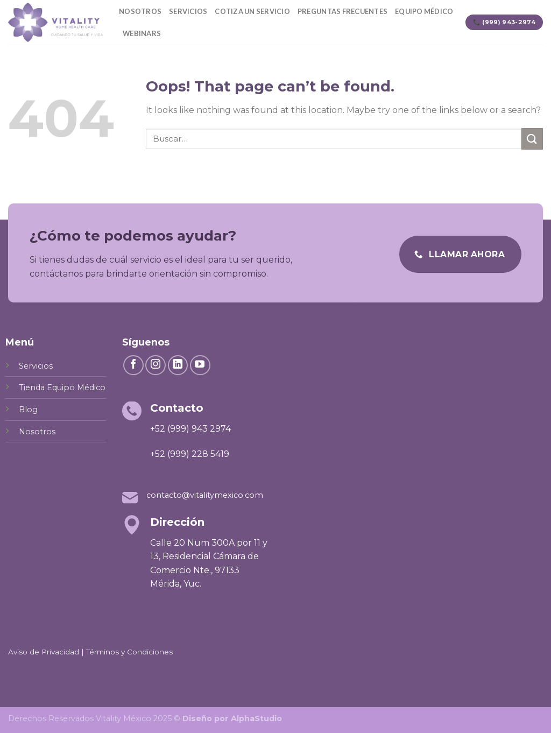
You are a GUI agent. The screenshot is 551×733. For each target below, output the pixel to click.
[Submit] (532, 138)
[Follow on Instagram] (155, 365)
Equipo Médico (424, 11)
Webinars (142, 33)
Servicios (188, 11)
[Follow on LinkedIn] (178, 365)
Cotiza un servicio (252, 11)
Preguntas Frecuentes (342, 11)
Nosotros (140, 11)
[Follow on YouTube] (200, 365)
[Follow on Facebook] (133, 365)
